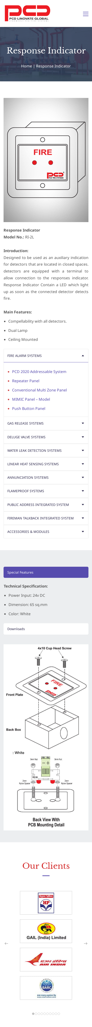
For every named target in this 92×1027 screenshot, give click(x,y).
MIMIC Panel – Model (31, 399)
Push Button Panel (28, 408)
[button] (46, 355)
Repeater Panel (25, 380)
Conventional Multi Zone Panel (39, 390)
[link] (46, 647)
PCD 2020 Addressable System (39, 371)
